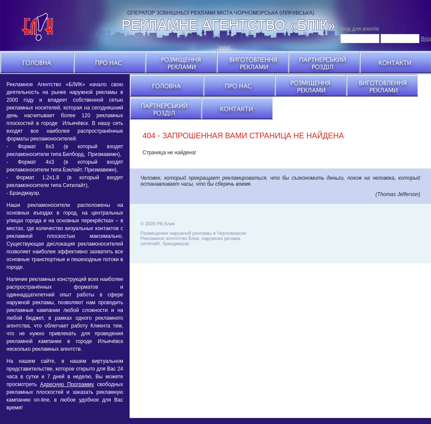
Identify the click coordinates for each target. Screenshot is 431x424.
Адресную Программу (67, 384)
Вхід (426, 39)
